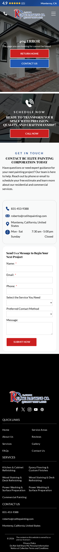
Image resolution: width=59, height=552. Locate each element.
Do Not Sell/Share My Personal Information (29, 545)
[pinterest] (42, 410)
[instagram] (29, 410)
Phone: (10, 286)
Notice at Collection (19, 548)
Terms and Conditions (38, 548)
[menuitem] (16, 429)
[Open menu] (53, 14)
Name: (10, 263)
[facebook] (17, 410)
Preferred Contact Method (22, 308)
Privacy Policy (29, 543)
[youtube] (36, 410)
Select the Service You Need (23, 297)
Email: (10, 274)
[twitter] (23, 410)
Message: (12, 320)
